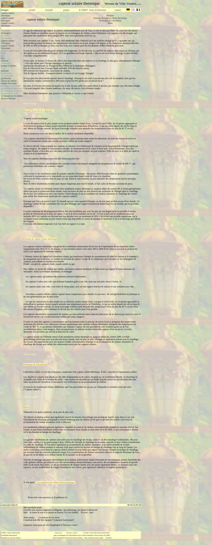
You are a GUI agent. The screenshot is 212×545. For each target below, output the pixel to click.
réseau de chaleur (9, 81)
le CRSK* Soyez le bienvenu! (92, 10)
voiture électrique (9, 83)
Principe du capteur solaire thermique (110, 18)
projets (66, 10)
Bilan (110, 23)
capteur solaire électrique (7, 41)
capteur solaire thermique (7, 14)
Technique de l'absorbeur (110, 20)
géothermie (6, 78)
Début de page (29, 103)
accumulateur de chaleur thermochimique (12, 97)
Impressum (58, 533)
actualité (49, 10)
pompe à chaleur (8, 66)
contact (118, 10)
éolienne (5, 71)
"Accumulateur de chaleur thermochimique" (55, 482)
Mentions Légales (72, 533)
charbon (4, 61)
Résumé (110, 15)
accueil (32, 10)
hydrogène (6, 33)
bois (3, 58)
